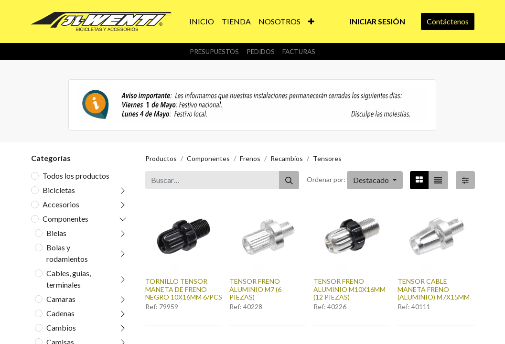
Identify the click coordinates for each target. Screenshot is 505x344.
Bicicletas (59, 189)
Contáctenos (448, 21)
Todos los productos (76, 175)
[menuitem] (201, 21)
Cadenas (60, 313)
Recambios (286, 158)
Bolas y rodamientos (67, 253)
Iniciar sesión (377, 21)
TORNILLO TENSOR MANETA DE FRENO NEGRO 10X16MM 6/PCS (183, 289)
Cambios (61, 327)
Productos (161, 158)
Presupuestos (214, 51)
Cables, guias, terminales (68, 279)
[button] (311, 21)
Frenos (250, 158)
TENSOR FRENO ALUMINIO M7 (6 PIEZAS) (255, 289)
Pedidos (261, 51)
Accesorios (61, 204)
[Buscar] (289, 180)
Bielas (56, 232)
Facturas (298, 51)
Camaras (60, 298)
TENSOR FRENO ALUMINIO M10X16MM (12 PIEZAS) (349, 289)
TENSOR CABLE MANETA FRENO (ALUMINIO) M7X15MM (434, 289)
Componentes (65, 218)
